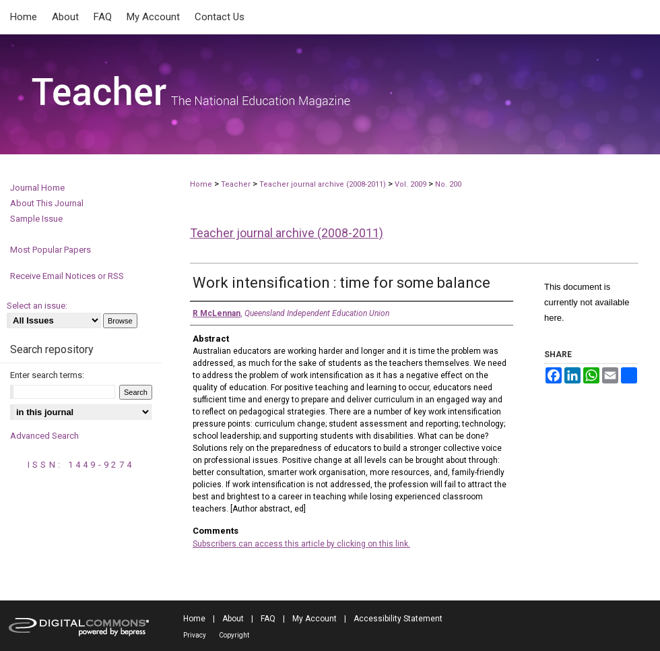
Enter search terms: (47, 375)
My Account (314, 618)
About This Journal (47, 203)
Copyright (234, 635)
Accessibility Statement (398, 618)
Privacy (194, 635)
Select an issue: (37, 306)
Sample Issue (36, 219)
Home (201, 184)
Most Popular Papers (50, 250)
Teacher (236, 184)
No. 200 (448, 184)
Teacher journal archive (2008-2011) (322, 184)
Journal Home (37, 188)
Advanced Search (44, 436)
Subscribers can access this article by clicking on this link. (301, 544)
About (233, 618)
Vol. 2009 (411, 184)
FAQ (268, 618)
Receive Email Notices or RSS (67, 276)
